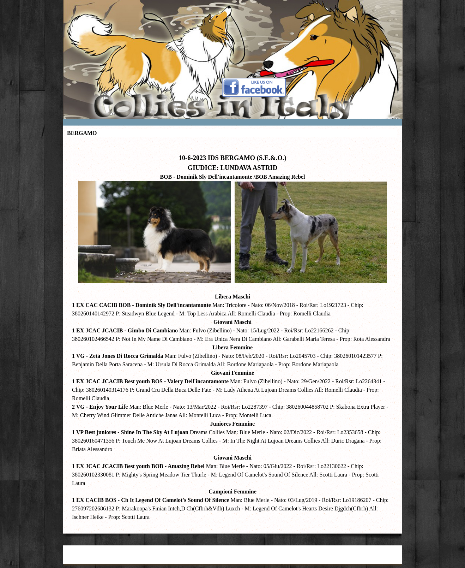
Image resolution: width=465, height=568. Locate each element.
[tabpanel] (232, 333)
